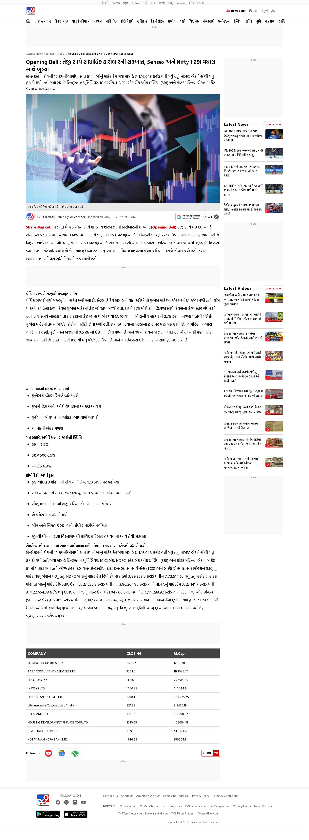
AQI (256, 11)
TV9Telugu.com (172, 806)
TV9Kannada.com (195, 806)
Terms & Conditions (225, 796)
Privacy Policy (200, 796)
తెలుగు (135, 3)
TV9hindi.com (127, 806)
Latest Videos (237, 288)
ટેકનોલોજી (157, 21)
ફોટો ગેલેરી (127, 21)
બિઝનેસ (194, 21)
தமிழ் (171, 3)
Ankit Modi (77, 216)
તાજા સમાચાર (42, 21)
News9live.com (263, 806)
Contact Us (110, 796)
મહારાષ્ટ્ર (270, 21)
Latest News (236, 124)
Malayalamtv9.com (156, 813)
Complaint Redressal (176, 796)
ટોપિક (248, 21)
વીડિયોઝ (111, 21)
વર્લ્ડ (182, 21)
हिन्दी (105, 3)
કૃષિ (258, 21)
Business (51, 53)
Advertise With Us (148, 796)
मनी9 (191, 3)
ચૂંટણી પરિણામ (80, 21)
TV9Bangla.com (219, 806)
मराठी (145, 3)
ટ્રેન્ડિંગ (237, 21)
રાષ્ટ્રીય (172, 21)
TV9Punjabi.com (241, 806)
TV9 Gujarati (45, 216)
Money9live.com (208, 813)
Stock (61, 53)
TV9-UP (201, 3)
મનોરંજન (224, 21)
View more (273, 124)
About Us (127, 796)
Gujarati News (34, 53)
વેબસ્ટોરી (208, 21)
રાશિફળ (142, 21)
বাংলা (153, 3)
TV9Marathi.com (148, 806)
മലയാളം (181, 3)
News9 (116, 3)
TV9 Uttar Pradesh (183, 813)
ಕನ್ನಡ (125, 3)
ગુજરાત (97, 21)
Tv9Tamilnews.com (130, 813)
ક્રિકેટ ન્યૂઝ (61, 21)
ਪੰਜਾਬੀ (162, 3)
